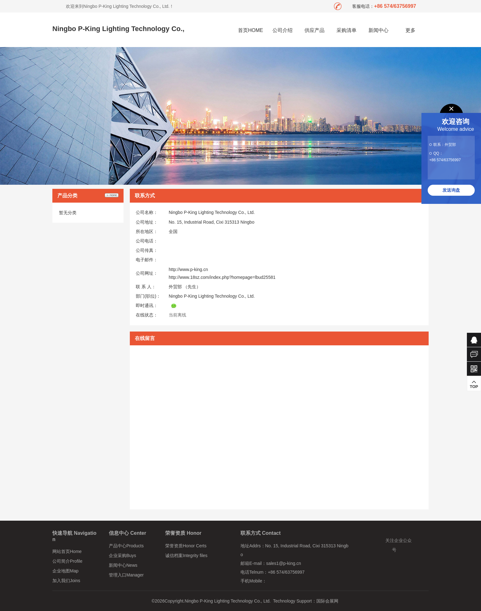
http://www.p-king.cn (188, 269)
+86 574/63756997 (445, 160)
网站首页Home (67, 551)
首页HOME (250, 30)
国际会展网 (327, 600)
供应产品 (314, 30)
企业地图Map (65, 570)
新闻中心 (378, 30)
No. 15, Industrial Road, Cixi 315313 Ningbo (211, 222)
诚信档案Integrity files (186, 555)
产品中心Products (126, 545)
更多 (410, 30)
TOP (474, 384)
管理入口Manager (126, 574)
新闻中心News (123, 565)
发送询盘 (451, 190)
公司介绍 (282, 30)
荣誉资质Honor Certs (185, 545)
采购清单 (346, 30)
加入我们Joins (66, 580)
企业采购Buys (122, 555)
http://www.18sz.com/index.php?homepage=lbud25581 (222, 277)
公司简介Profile (67, 561)
